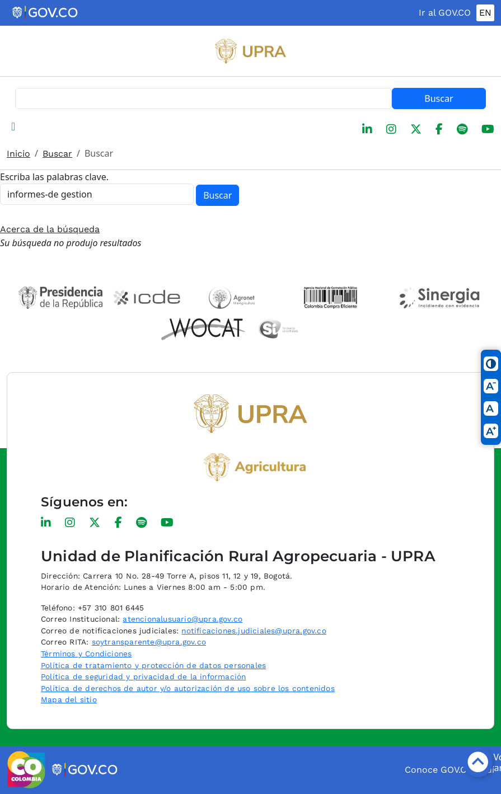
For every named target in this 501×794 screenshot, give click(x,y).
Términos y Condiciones (86, 653)
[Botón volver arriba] (477, 762)
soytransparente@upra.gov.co (149, 641)
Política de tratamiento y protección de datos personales (153, 665)
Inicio (18, 153)
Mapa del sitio (69, 699)
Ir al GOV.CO (445, 12)
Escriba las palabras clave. (54, 177)
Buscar (438, 98)
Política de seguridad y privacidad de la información (143, 676)
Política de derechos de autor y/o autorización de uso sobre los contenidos (188, 688)
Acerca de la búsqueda (50, 229)
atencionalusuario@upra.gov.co (182, 618)
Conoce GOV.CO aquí (449, 769)
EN (485, 12)
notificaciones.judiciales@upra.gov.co (253, 630)
